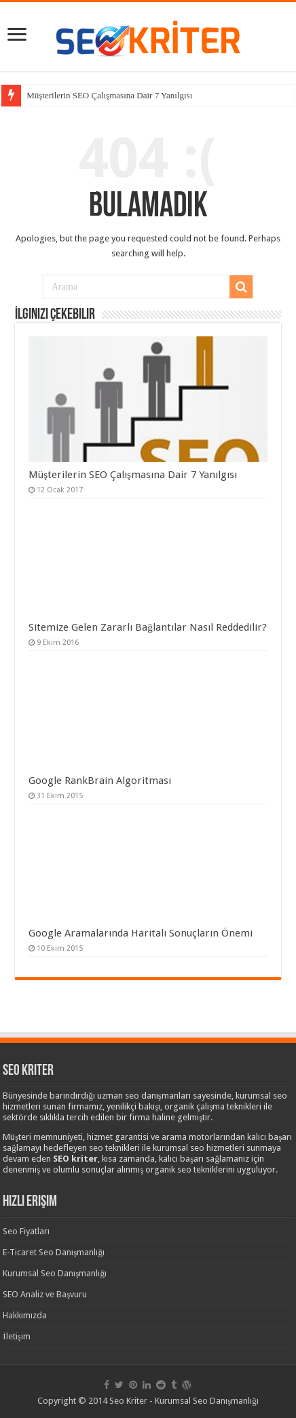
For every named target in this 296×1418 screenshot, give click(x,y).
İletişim (16, 1336)
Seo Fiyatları (26, 1231)
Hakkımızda (25, 1315)
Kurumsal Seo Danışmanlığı (55, 1273)
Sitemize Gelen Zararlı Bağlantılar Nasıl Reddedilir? (148, 627)
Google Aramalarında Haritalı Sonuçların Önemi (141, 933)
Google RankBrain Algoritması (100, 780)
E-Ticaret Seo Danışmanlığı (54, 1252)
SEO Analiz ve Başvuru (45, 1294)
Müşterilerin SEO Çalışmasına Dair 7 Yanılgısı (109, 95)
